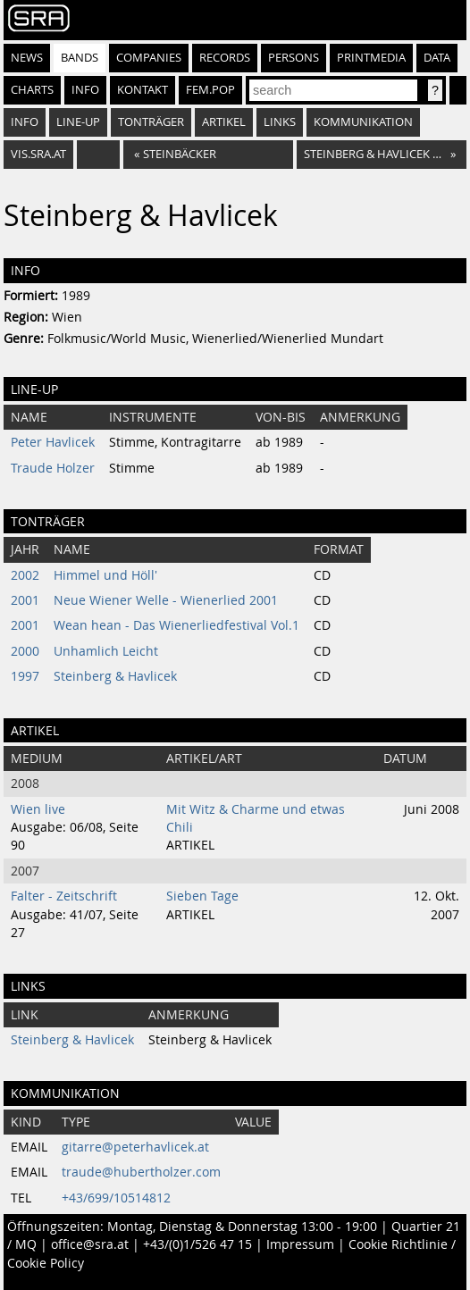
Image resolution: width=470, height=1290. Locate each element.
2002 (25, 575)
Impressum (300, 1244)
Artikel (224, 122)
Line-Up (78, 122)
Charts (32, 89)
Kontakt (142, 89)
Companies (148, 57)
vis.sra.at (38, 154)
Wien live (38, 809)
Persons (293, 57)
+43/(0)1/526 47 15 (197, 1244)
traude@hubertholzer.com (141, 1172)
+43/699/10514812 (116, 1198)
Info (85, 89)
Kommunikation (363, 122)
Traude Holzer (53, 468)
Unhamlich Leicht (106, 651)
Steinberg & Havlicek (115, 676)
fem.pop (210, 89)
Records (224, 57)
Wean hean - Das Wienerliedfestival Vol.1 (176, 625)
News (27, 57)
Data (437, 57)
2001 (25, 600)
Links (280, 122)
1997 (25, 676)
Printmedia (371, 57)
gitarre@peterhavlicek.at (135, 1147)
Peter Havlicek (53, 442)
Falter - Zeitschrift (64, 896)
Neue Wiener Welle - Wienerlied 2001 (166, 600)
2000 (25, 651)
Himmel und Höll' (105, 575)
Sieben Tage (202, 896)
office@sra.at (90, 1244)
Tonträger (151, 122)
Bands (79, 57)
